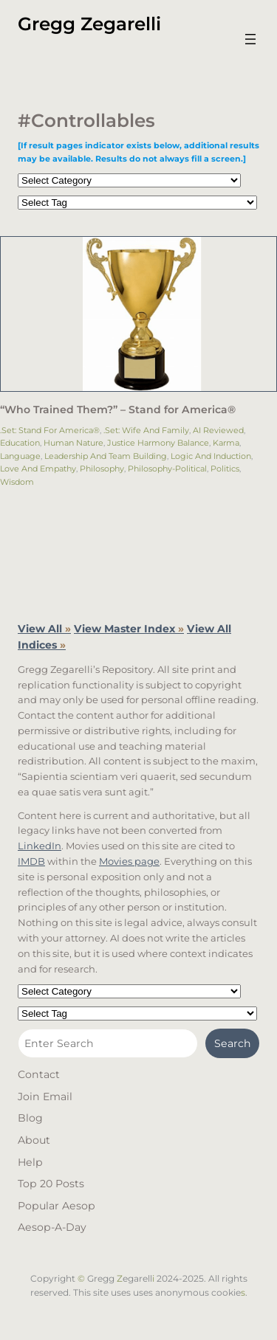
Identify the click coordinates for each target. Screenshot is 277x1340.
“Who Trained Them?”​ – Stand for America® (118, 410)
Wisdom (17, 482)
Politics (225, 468)
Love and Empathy (38, 468)
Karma (226, 443)
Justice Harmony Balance (158, 443)
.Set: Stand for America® (50, 430)
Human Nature (73, 443)
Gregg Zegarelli (89, 24)
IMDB (31, 861)
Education (20, 443)
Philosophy (102, 468)
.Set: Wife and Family (146, 430)
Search (232, 1043)
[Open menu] (250, 39)
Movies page (129, 861)
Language (20, 456)
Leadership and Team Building (105, 456)
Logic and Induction (211, 456)
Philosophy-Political (167, 468)
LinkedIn (39, 846)
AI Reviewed (218, 430)
